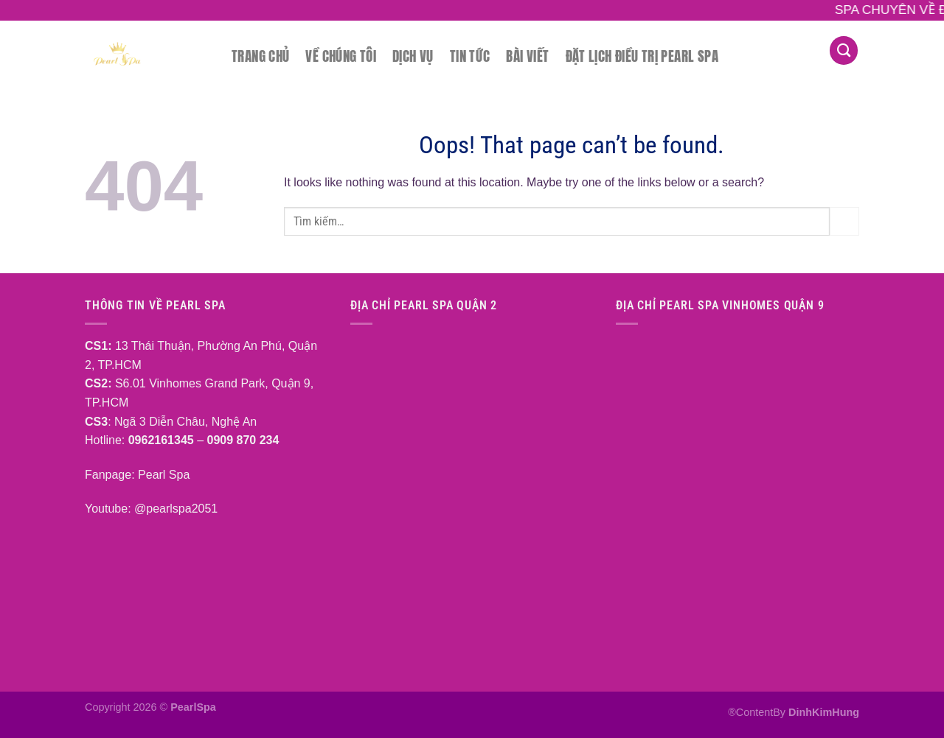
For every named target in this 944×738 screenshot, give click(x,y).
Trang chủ (260, 55)
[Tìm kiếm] (844, 50)
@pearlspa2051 (176, 508)
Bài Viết (527, 55)
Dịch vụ (413, 55)
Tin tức (470, 55)
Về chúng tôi (340, 55)
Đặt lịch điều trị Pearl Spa (642, 55)
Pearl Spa (162, 474)
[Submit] (844, 221)
